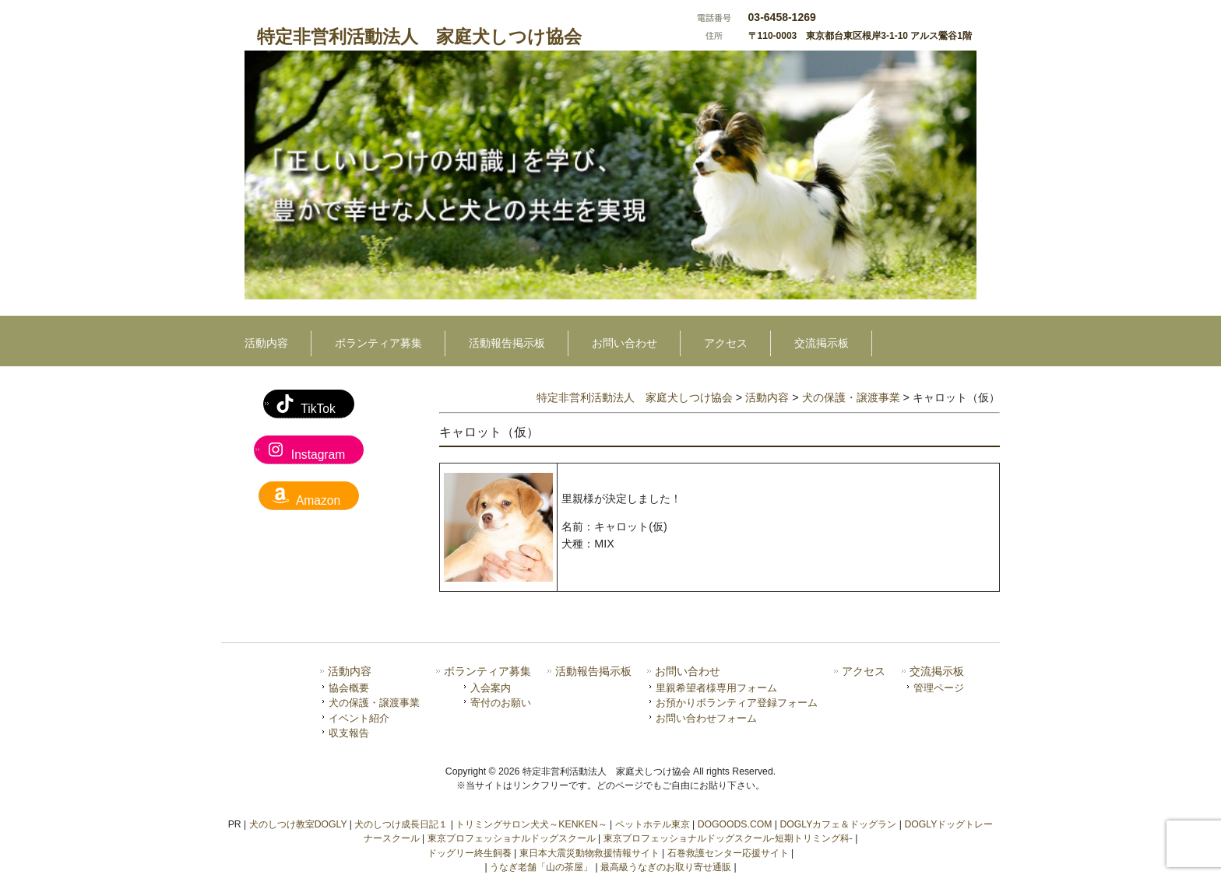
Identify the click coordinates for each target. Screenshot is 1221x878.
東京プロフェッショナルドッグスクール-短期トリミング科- (728, 838)
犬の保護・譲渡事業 (374, 702)
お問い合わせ (687, 671)
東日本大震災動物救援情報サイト (589, 853)
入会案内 (490, 688)
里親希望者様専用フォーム (716, 688)
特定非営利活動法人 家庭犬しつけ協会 (419, 36)
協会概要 (349, 688)
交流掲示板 (937, 671)
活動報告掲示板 (593, 671)
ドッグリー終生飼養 (470, 853)
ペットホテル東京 (652, 824)
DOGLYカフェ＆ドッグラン (837, 824)
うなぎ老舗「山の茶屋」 (541, 867)
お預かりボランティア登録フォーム (737, 702)
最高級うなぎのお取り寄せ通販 (665, 867)
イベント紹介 (359, 718)
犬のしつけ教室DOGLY (298, 824)
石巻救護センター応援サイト (728, 853)
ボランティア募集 (487, 671)
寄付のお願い (500, 702)
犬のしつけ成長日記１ (401, 824)
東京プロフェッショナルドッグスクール (512, 838)
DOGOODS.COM (735, 824)
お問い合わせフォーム (706, 718)
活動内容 (349, 671)
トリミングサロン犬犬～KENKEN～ (531, 824)
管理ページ (938, 688)
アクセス (863, 671)
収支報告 (349, 733)
